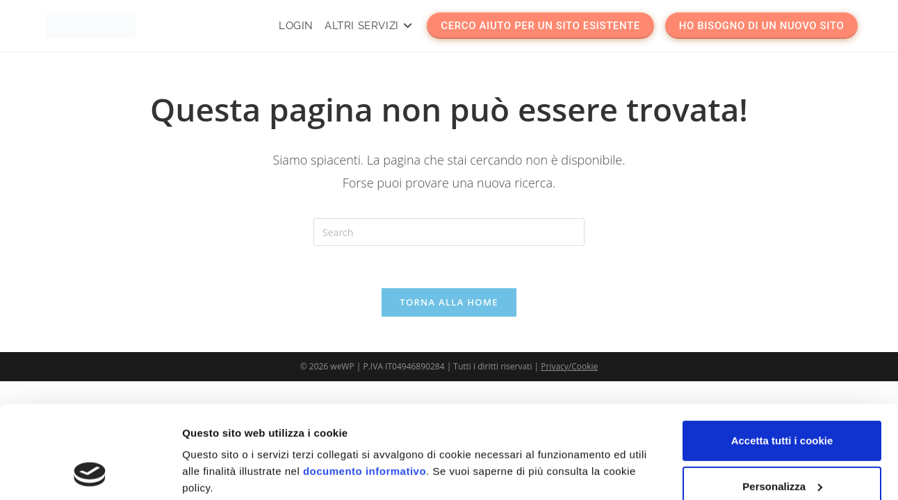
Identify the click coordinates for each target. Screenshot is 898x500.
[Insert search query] (449, 232)
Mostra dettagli (219, 472)
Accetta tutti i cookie (782, 354)
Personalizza (782, 399)
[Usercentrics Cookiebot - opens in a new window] (90, 472)
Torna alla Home (449, 302)
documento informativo (364, 384)
